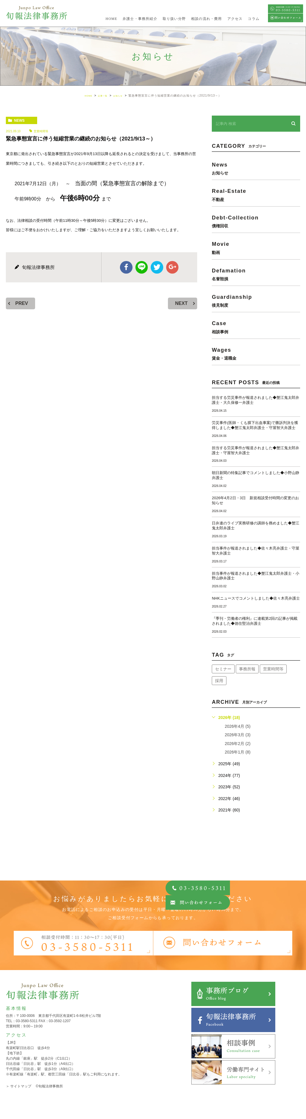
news (19, 121)
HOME (111, 19)
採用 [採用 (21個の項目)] (219, 680)
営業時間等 (41, 131)
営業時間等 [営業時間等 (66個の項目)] (273, 669)
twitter (156, 267)
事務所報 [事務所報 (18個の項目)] (247, 669)
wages (256, 353)
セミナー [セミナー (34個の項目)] (223, 669)
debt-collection (256, 221)
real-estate (256, 194)
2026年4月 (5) (237, 726)
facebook (127, 267)
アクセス (235, 19)
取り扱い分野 (174, 19)
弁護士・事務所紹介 (140, 19)
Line (142, 267)
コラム (253, 19)
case (256, 327)
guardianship (256, 300)
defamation (256, 274)
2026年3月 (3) (237, 734)
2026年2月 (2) (237, 743)
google (171, 267)
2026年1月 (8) (237, 752)
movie (256, 247)
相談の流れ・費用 (206, 19)
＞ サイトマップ (18, 1086)
